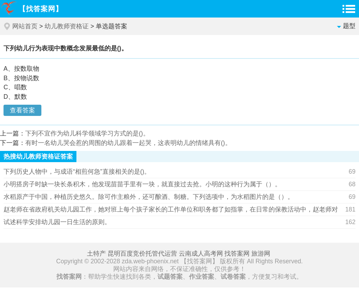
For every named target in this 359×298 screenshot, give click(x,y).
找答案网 (237, 253)
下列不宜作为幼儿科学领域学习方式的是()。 (87, 133)
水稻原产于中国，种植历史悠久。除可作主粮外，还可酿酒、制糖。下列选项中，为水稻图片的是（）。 (149, 196)
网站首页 (25, 26)
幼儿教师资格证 (67, 26)
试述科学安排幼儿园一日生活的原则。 (57, 222)
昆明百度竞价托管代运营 (142, 253)
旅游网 (260, 253)
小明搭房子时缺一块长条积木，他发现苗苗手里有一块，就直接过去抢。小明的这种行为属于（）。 (142, 184)
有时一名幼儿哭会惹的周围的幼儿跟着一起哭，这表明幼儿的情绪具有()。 (128, 142)
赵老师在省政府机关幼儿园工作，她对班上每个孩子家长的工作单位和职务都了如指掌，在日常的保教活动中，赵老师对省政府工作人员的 (171, 211)
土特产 (96, 253)
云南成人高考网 (201, 253)
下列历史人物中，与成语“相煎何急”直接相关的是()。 (77, 171)
